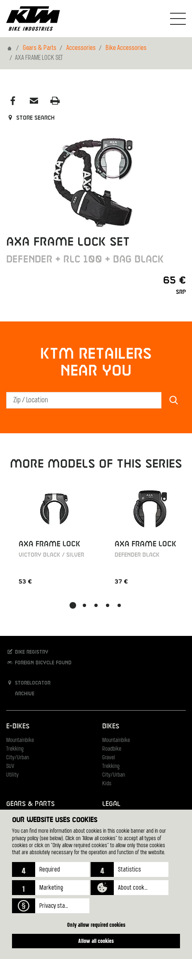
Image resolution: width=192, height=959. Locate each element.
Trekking (15, 749)
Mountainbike (20, 740)
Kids (106, 784)
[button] (50, 869)
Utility (12, 775)
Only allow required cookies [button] (96, 924)
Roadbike (111, 749)
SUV (10, 766)
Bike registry (27, 651)
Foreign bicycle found (39, 662)
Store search (30, 118)
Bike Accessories (126, 48)
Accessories (81, 48)
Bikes (110, 726)
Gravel (108, 758)
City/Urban (17, 758)
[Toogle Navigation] (178, 18)
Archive (20, 693)
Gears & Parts (39, 48)
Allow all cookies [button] (96, 941)
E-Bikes (17, 726)
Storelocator (28, 682)
